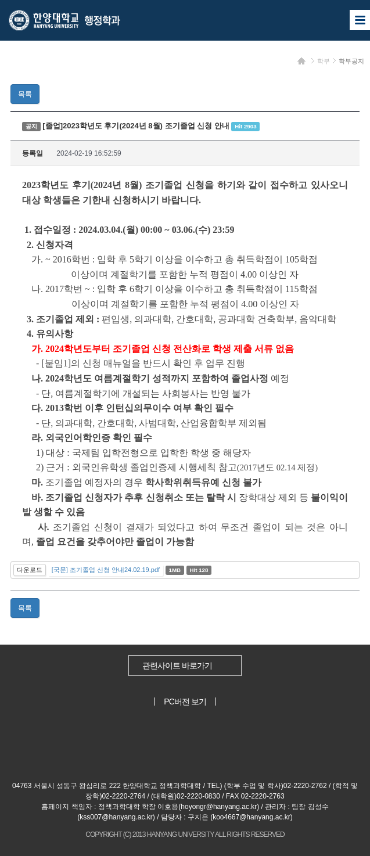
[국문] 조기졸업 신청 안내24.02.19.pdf (106, 569)
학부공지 (351, 60)
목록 (25, 94)
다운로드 (29, 569)
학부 (323, 60)
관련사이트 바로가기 (177, 665)
